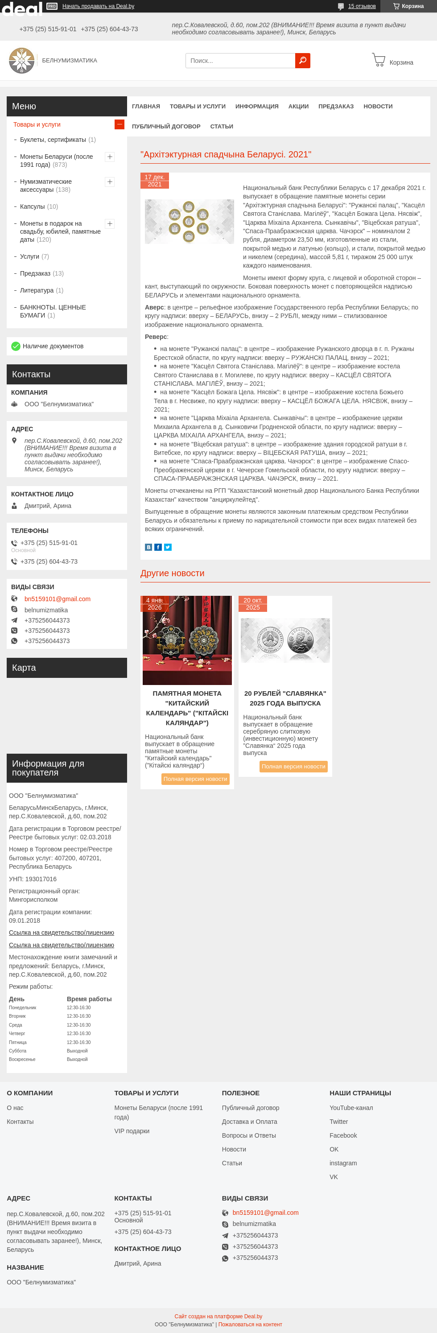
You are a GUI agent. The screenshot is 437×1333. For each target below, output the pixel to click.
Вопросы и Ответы (249, 1135)
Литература (37, 290)
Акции (299, 106)
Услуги (29, 256)
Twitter (339, 1121)
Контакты (20, 1121)
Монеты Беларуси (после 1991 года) (56, 160)
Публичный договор (166, 126)
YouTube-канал (351, 1107)
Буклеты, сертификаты (53, 139)
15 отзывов (362, 6)
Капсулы (32, 206)
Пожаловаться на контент (250, 1324)
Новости (377, 106)
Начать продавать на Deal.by (98, 6)
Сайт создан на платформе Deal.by (219, 1316)
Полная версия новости (195, 779)
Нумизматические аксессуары (46, 185)
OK (334, 1149)
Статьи (222, 126)
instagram (343, 1163)
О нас (15, 1107)
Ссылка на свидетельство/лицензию (61, 932)
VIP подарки (131, 1131)
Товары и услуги (198, 106)
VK (334, 1176)
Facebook (343, 1135)
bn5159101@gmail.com (58, 599)
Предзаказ (336, 106)
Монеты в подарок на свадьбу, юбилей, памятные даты (60, 231)
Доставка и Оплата (249, 1121)
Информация (257, 106)
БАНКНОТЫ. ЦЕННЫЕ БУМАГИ (53, 311)
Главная (146, 106)
